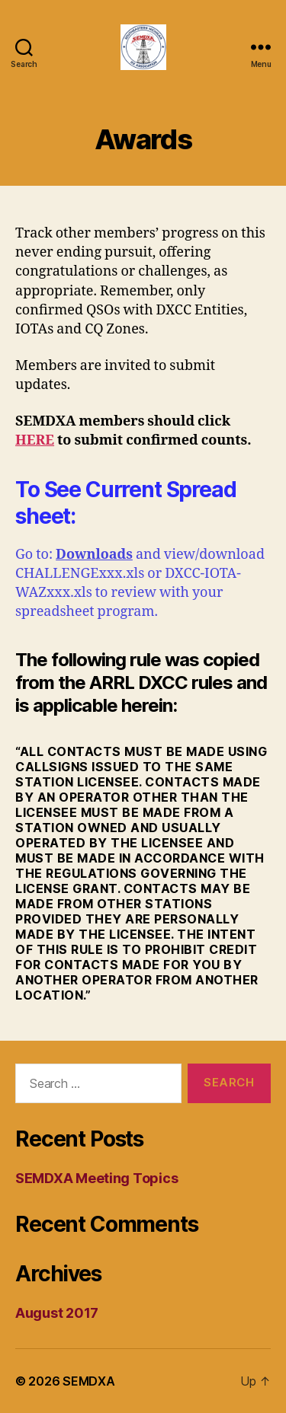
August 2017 (56, 1313)
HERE (34, 440)
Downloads (94, 554)
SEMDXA (88, 1381)
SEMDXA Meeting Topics (96, 1178)
